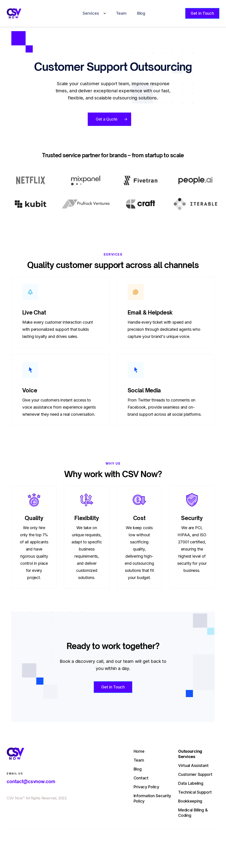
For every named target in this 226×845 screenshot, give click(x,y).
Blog (141, 13)
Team (121, 13)
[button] (93, 13)
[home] (14, 13)
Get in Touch (202, 13)
